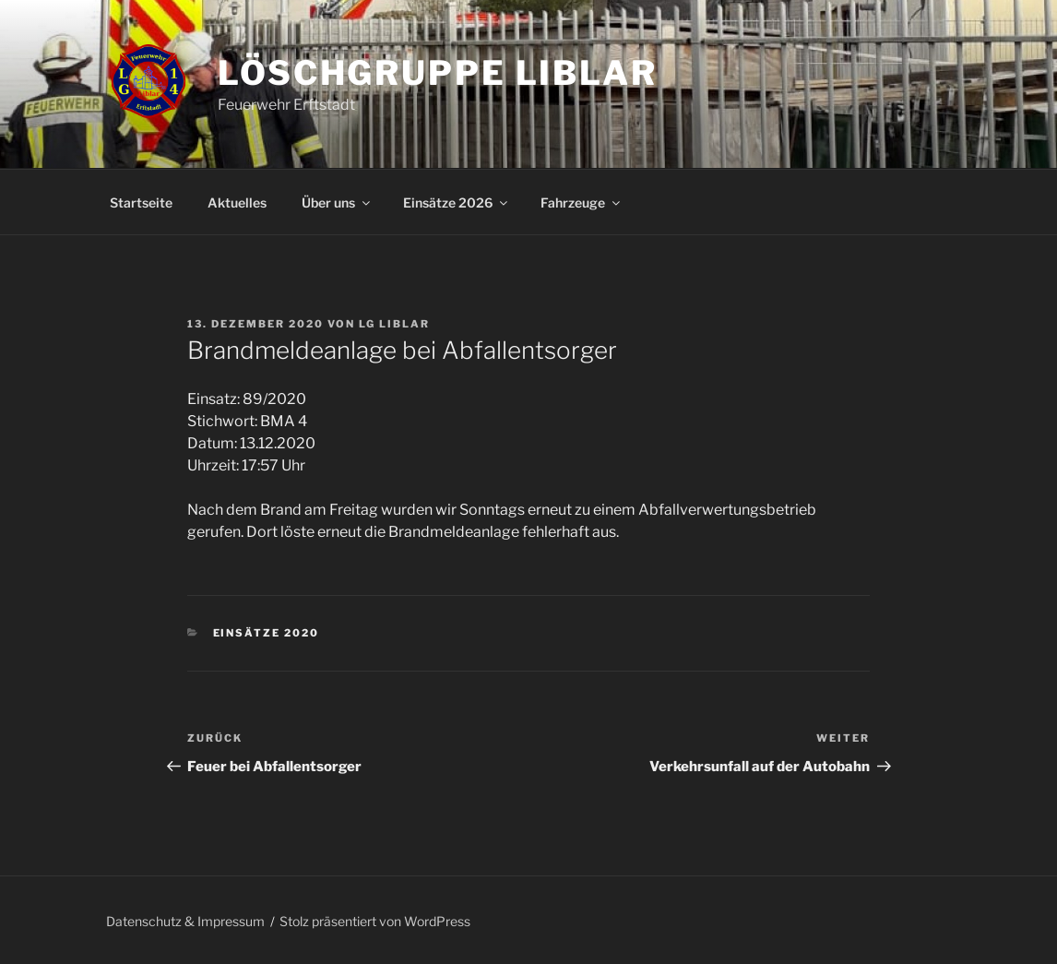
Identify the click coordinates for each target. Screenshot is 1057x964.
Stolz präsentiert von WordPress (374, 921)
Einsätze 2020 (266, 632)
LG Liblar (394, 323)
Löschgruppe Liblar (438, 73)
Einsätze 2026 (456, 202)
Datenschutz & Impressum (185, 921)
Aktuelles (237, 202)
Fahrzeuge (581, 202)
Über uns (337, 202)
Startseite (141, 202)
